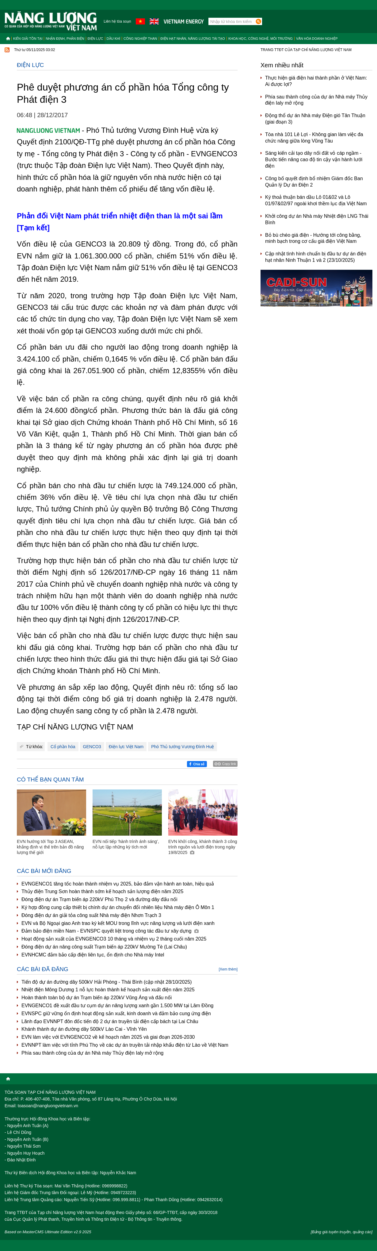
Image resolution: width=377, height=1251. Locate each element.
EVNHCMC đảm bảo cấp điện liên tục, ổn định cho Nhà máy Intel (92, 954)
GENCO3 (92, 746)
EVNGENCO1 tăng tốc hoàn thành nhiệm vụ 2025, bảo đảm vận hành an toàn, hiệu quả (117, 883)
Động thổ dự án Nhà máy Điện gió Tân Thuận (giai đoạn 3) (315, 118)
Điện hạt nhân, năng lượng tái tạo (193, 38)
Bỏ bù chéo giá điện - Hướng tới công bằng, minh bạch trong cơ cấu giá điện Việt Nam (313, 238)
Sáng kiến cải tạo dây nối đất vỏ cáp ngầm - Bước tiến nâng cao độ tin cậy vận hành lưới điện (313, 159)
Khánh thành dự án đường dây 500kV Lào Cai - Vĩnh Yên (84, 1029)
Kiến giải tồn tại (27, 38)
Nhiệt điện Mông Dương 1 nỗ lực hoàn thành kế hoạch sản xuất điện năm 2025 (108, 989)
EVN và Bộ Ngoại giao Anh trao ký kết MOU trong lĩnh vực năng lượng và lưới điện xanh (118, 923)
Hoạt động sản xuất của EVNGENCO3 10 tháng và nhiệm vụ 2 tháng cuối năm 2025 (113, 938)
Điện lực (95, 38)
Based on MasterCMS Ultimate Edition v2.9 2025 (48, 1232)
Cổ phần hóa (63, 746)
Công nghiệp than (140, 38)
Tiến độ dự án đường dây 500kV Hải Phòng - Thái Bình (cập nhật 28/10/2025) (106, 982)
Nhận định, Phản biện (65, 38)
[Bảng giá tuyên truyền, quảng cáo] (341, 1232)
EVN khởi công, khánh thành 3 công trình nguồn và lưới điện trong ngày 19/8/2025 (202, 847)
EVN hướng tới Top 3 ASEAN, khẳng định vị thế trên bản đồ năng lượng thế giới (50, 847)
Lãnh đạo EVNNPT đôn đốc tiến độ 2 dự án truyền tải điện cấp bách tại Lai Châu (109, 1021)
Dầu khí (113, 38)
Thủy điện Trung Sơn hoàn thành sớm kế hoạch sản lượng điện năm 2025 (102, 891)
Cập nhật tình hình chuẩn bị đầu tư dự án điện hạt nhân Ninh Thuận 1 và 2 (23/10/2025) (315, 257)
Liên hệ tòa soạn (117, 21)
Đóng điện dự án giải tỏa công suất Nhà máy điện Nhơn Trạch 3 (91, 915)
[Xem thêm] (228, 969)
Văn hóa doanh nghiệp (317, 38)
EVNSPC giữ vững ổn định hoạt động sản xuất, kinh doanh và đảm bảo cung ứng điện (116, 1013)
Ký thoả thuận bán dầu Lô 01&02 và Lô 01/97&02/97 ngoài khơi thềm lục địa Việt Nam (316, 200)
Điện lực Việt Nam (126, 746)
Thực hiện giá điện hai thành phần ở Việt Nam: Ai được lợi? (316, 81)
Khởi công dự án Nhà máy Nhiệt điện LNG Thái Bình (316, 219)
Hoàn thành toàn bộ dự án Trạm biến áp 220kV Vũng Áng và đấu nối (96, 997)
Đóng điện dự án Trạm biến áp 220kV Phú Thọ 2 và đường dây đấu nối (99, 899)
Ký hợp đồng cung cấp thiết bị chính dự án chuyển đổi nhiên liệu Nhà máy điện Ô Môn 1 (117, 907)
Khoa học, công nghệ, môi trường (260, 38)
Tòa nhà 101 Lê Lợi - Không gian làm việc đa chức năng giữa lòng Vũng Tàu (314, 137)
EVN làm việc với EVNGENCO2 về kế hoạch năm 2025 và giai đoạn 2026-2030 (108, 1037)
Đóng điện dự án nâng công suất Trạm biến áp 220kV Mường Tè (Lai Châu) (104, 946)
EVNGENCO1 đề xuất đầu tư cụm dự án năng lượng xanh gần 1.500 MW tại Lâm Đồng (117, 1005)
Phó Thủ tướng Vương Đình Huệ (182, 746)
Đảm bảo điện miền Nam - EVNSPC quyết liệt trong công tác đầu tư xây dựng (110, 931)
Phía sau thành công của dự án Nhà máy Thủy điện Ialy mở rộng (92, 1053)
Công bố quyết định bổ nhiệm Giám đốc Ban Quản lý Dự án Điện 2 (314, 181)
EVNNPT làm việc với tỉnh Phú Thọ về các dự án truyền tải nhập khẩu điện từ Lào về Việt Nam (124, 1045)
